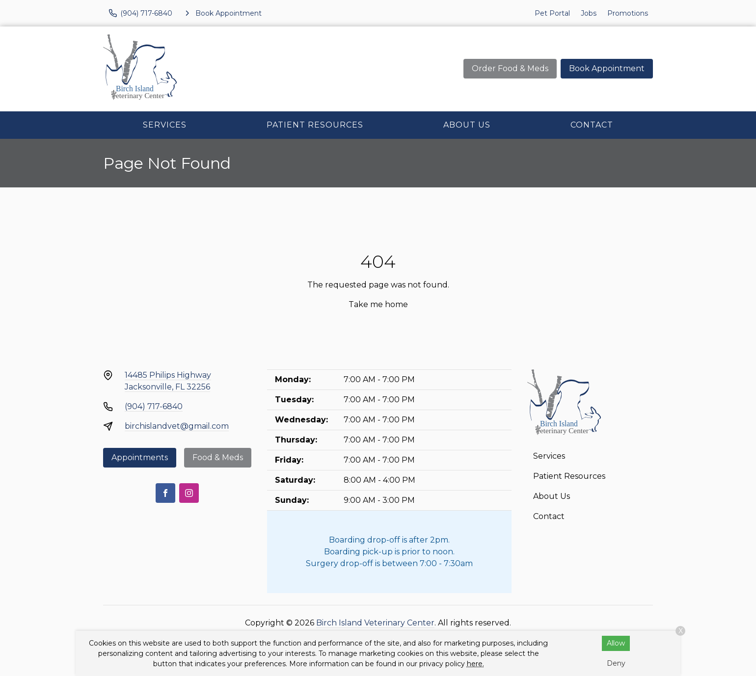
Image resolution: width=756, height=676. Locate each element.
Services (165, 125)
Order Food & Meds (510, 68)
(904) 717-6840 (154, 406)
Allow (616, 643)
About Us (466, 125)
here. (475, 663)
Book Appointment (607, 68)
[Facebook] (165, 493)
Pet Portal (552, 13)
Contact (591, 125)
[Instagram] (189, 493)
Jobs (588, 13)
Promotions (627, 13)
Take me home (378, 304)
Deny (616, 663)
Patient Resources (315, 125)
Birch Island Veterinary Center (375, 622)
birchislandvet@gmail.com (177, 426)
